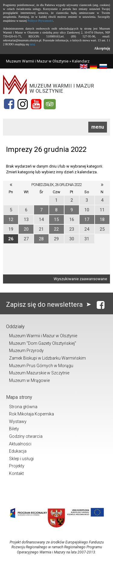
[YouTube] (36, 104)
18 (102, 219)
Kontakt (16, 473)
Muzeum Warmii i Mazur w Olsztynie (37, 61)
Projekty (16, 465)
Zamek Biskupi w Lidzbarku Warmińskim (47, 358)
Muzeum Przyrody (26, 350)
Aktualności (20, 443)
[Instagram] (23, 104)
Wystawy (18, 421)
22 (56, 229)
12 (10, 219)
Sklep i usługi (21, 458)
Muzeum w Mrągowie (29, 380)
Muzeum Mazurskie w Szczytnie (39, 372)
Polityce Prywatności (40, 20)
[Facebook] (9, 104)
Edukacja (18, 451)
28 (41, 239)
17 (86, 219)
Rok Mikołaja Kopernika (31, 414)
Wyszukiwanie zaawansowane (80, 279)
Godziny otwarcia (25, 436)
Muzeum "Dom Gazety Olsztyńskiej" (42, 343)
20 (26, 229)
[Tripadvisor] (50, 104)
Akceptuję (102, 48)
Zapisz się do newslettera (50, 304)
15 (56, 219)
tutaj (32, 44)
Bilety (14, 428)
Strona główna (23, 406)
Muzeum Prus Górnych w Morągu (41, 365)
